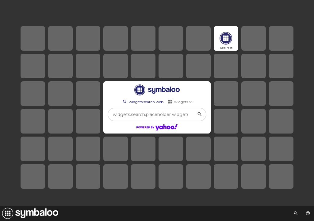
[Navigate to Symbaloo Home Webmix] (29, 213)
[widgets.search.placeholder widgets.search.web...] (157, 114)
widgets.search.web (142, 102)
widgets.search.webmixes (193, 102)
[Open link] (226, 38)
